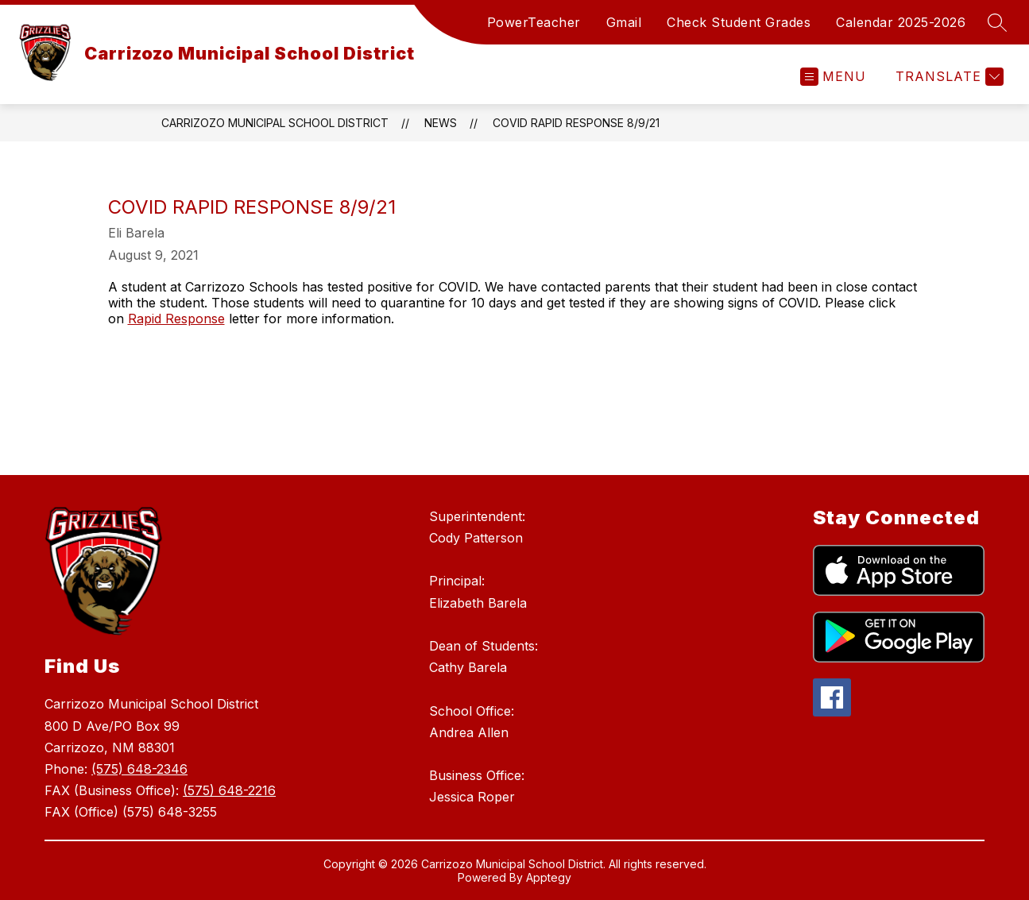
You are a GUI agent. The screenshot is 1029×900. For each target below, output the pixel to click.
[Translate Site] (948, 77)
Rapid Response (176, 318)
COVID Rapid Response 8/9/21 (576, 122)
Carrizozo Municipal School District (275, 122)
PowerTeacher (534, 22)
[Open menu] (833, 77)
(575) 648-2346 (139, 769)
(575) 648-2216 (229, 790)
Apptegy (548, 877)
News (440, 122)
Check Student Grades (738, 22)
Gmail (624, 22)
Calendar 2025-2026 (900, 22)
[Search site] (997, 22)
